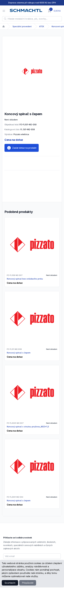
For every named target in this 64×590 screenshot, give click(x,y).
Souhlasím (9, 582)
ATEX (41, 26)
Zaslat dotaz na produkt (21, 148)
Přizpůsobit (27, 582)
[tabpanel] (32, 71)
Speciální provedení (22, 26)
